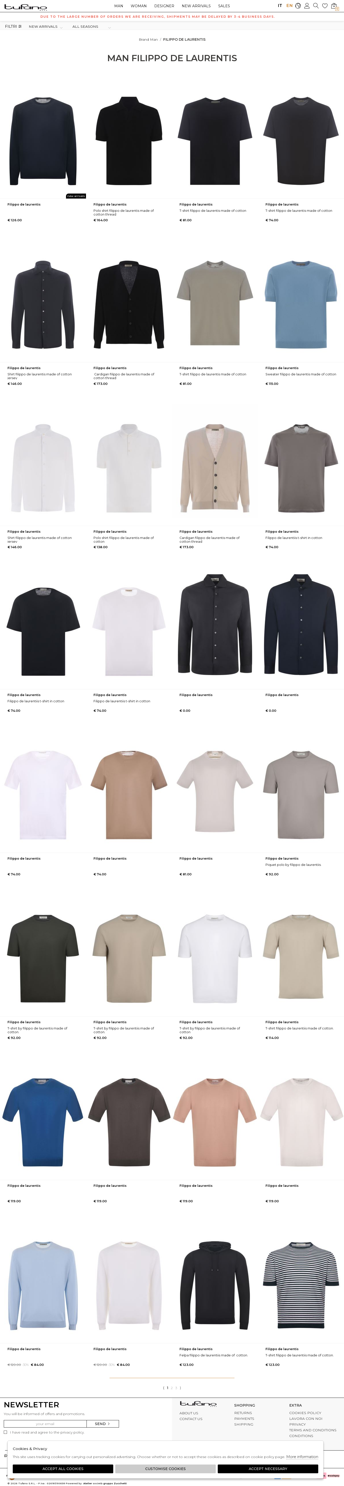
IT (280, 5)
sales (224, 6)
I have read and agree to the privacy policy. (44, 1432)
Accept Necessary (268, 1469)
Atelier (87, 1483)
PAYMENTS (244, 1418)
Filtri (13, 26)
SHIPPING (243, 1424)
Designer (164, 6)
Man (118, 6)
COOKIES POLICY (305, 1413)
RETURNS (243, 1413)
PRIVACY (297, 1424)
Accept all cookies (63, 1469)
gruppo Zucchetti (115, 1483)
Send (102, 1424)
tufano (198, 1404)
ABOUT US (189, 1413)
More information (302, 1456)
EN (289, 5)
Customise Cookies (165, 1469)
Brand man (148, 39)
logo (26, 7)
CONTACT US (191, 1419)
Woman (139, 6)
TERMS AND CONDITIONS (312, 1430)
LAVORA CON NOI (305, 1418)
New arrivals (196, 6)
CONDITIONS (301, 1436)
